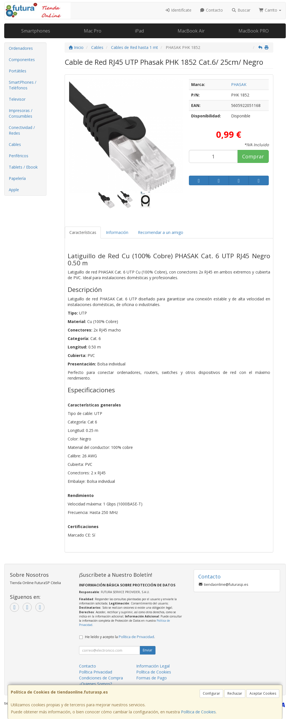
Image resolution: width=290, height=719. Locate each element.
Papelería (17, 178)
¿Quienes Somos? (95, 683)
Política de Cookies (198, 711)
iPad (139, 31)
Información (117, 232)
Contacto (211, 10)
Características (82, 232)
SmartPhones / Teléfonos (22, 85)
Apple (14, 189)
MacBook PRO (253, 31)
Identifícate (178, 10)
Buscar (240, 10)
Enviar (147, 650)
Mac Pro (92, 31)
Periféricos (18, 155)
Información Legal (153, 666)
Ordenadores (21, 48)
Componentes (22, 59)
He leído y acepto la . (120, 636)
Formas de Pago (151, 678)
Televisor (17, 99)
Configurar (211, 693)
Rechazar (234, 693)
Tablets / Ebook (23, 167)
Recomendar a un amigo (160, 232)
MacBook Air (191, 31)
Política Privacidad (95, 672)
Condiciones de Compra (101, 678)
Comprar (253, 156)
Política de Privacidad (136, 636)
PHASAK (238, 84)
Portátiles (17, 71)
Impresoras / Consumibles (20, 113)
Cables (15, 144)
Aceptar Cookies (263, 693)
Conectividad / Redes (22, 130)
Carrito (270, 10)
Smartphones (35, 31)
